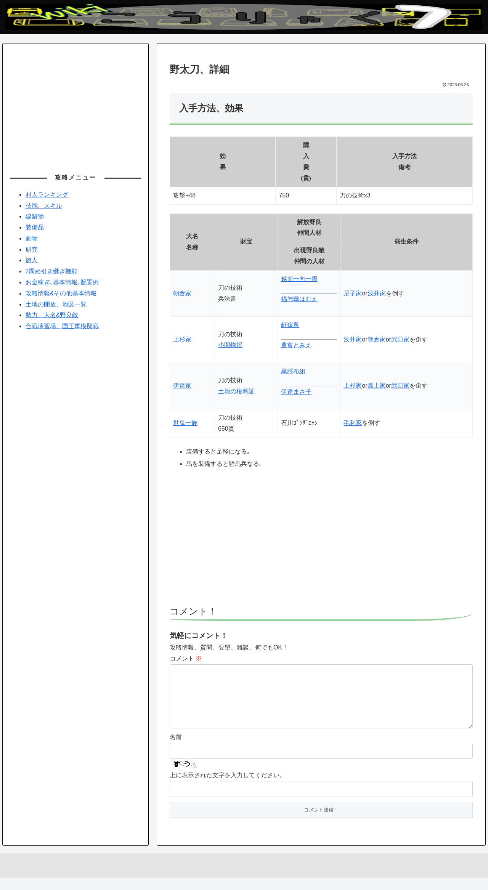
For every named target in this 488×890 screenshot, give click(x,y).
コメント (186, 658)
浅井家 (377, 293)
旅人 (32, 260)
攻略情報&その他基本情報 (61, 293)
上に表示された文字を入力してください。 (228, 787)
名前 (176, 749)
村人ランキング (47, 194)
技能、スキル (44, 205)
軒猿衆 (290, 325)
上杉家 (182, 339)
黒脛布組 (293, 371)
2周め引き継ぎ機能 (52, 271)
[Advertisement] (321, 541)
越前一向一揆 (299, 279)
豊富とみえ (296, 345)
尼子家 (353, 293)
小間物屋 (230, 345)
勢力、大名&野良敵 (52, 315)
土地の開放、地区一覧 (56, 304)
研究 (32, 249)
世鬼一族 (185, 423)
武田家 (400, 339)
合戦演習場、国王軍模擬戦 (62, 326)
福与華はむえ (299, 299)
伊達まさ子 (296, 391)
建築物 (35, 216)
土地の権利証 (236, 391)
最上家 (377, 385)
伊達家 (182, 385)
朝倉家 (182, 293)
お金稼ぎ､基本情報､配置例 (62, 282)
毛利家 (353, 423)
